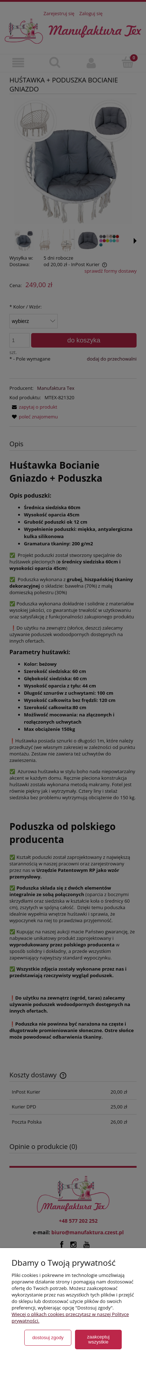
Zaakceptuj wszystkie (98, 1339)
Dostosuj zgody (48, 1337)
